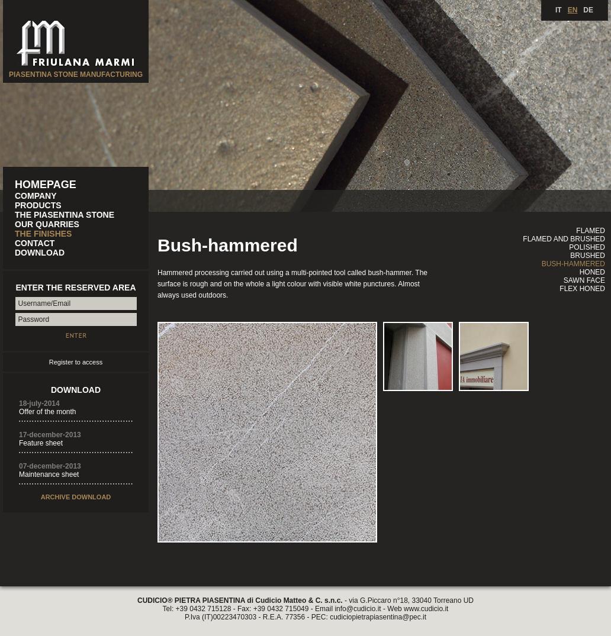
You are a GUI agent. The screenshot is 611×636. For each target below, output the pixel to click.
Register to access (75, 362)
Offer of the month (47, 412)
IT (558, 10)
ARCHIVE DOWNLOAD (76, 497)
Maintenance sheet (49, 474)
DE (588, 10)
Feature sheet (41, 443)
